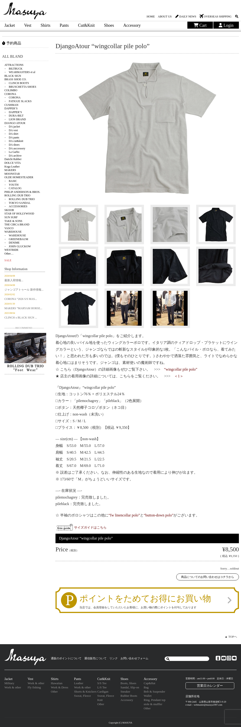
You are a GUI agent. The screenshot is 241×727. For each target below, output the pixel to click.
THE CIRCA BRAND (16, 224)
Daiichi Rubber (13, 159)
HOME (151, 16)
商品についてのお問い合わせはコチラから (207, 577)
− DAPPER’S (13, 112)
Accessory (132, 25)
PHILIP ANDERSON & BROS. (22, 192)
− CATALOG (13, 188)
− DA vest (11, 130)
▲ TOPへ (231, 636)
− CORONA (12, 97)
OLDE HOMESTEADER (18, 177)
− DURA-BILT (13, 115)
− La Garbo (11, 152)
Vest (27, 25)
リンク (113, 658)
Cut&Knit (86, 25)
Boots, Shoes (128, 683)
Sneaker (125, 691)
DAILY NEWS (187, 16)
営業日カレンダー (210, 685)
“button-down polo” (158, 515)
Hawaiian (56, 683)
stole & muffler (153, 704)
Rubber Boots (128, 695)
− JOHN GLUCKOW (17, 246)
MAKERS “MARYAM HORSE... (23, 308)
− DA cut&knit (13, 141)
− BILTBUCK (13, 68)
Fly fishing (34, 687)
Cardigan (102, 691)
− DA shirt (11, 133)
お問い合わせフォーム (134, 658)
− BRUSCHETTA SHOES (20, 86)
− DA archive (13, 155)
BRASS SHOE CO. (15, 79)
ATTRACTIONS (13, 65)
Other (54, 691)
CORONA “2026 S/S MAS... (20, 299)
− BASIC (10, 181)
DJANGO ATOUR (14, 123)
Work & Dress (59, 687)
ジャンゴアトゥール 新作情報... (23, 289)
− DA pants (11, 137)
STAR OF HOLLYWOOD (19, 213)
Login (226, 25)
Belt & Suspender (154, 691)
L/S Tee (102, 687)
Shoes (109, 25)
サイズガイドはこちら (90, 527)
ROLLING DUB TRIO (17, 195)
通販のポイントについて (66, 658)
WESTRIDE (11, 249)
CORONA (10, 94)
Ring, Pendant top (155, 700)
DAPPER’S (11, 108)
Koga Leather (12, 166)
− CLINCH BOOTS (16, 83)
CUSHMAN (11, 105)
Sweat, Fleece (82, 695)
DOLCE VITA (12, 162)
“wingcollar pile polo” (180, 369)
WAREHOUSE (13, 231)
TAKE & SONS (13, 221)
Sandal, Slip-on (129, 687)
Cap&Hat (149, 683)
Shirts (45, 25)
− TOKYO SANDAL (17, 202)
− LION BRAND (15, 119)
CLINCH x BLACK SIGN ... (20, 317)
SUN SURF (11, 217)
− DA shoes (12, 144)
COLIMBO (10, 90)
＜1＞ (178, 376)
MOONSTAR (12, 173)
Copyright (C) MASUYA (120, 722)
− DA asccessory (14, 148)
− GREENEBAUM (16, 239)
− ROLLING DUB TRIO (19, 199)
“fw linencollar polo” (124, 515)
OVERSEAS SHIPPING (217, 16)
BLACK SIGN (12, 75)
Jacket (9, 25)
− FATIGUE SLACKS (18, 101)
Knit (100, 700)
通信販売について (95, 658)
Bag (146, 687)
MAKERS (10, 170)
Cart (200, 25)
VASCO (8, 228)
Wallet (148, 695)
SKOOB (9, 210)
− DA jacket (12, 126)
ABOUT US (165, 16)
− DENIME (12, 242)
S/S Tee (102, 683)
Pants (64, 25)
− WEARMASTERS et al (19, 72)
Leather (78, 683)
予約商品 (11, 43)
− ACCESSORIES (15, 206)
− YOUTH (11, 184)
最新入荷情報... (13, 280)
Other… (8, 253)
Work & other (12, 687)
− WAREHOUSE (15, 235)
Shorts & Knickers (85, 691)
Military (9, 683)
